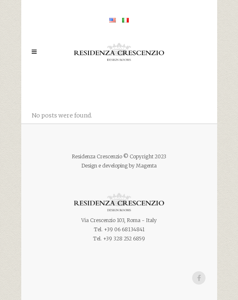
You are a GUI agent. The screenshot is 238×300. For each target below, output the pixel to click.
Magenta (146, 165)
